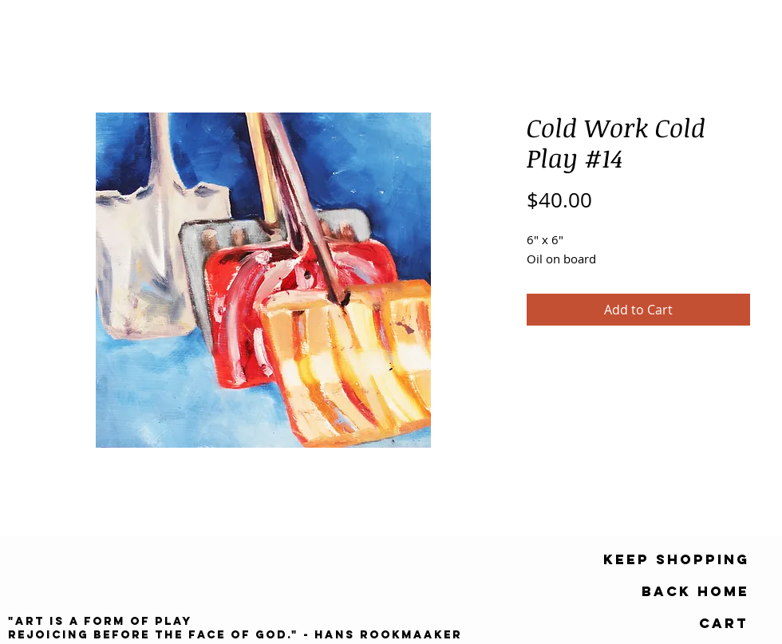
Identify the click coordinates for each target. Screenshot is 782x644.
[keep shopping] (676, 559)
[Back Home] (695, 591)
